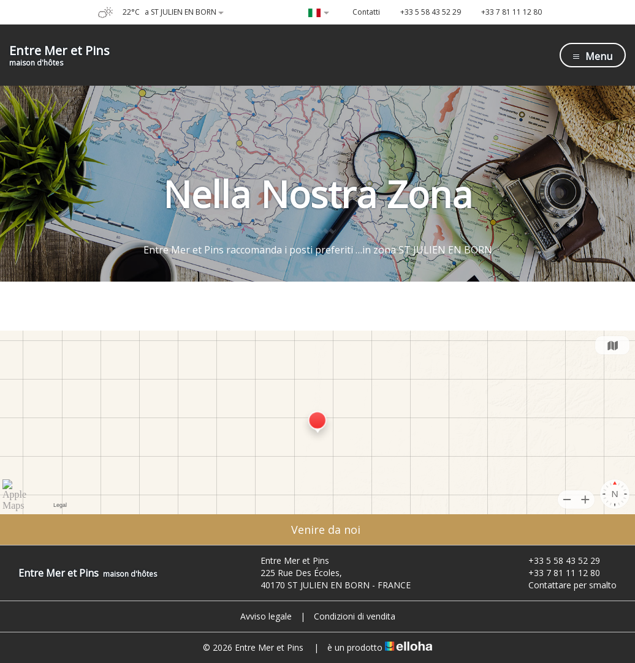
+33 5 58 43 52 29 (557, 560)
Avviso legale (266, 616)
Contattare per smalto (565, 585)
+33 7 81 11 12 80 (557, 573)
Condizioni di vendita (354, 616)
